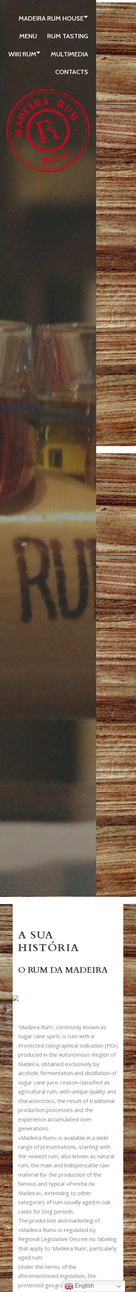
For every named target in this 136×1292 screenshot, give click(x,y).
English (79, 1286)
